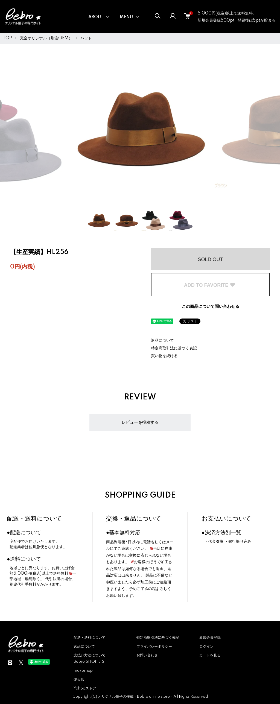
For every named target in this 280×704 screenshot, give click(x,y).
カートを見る (210, 655)
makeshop (83, 671)
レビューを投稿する (140, 422)
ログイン (206, 647)
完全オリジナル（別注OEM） (46, 38)
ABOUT (95, 17)
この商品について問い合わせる (210, 306)
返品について (162, 340)
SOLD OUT (210, 259)
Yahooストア (85, 688)
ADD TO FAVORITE (209, 285)
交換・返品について (133, 518)
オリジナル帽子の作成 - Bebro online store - (135, 697)
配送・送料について (34, 518)
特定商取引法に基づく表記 (174, 348)
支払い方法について (90, 655)
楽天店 (79, 680)
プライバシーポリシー (154, 647)
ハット (86, 38)
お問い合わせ (147, 655)
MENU (126, 17)
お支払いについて (226, 518)
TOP (7, 38)
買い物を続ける (164, 356)
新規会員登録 (210, 637)
